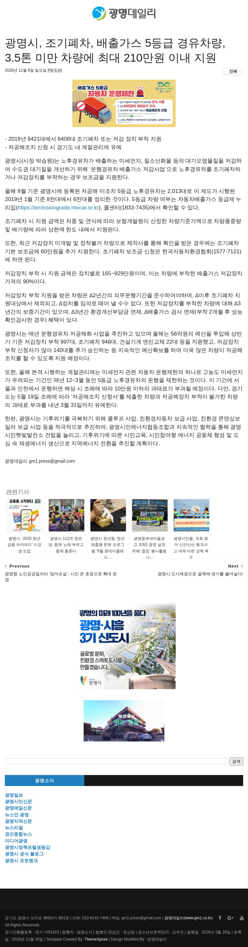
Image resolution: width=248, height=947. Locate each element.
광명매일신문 (18, 808)
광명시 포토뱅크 (21, 860)
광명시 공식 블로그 (24, 853)
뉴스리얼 (14, 827)
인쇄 (233, 71)
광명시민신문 (18, 801)
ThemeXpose (96, 939)
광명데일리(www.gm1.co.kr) (188, 918)
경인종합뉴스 (18, 834)
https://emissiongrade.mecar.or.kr (58, 208)
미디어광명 (16, 840)
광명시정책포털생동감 (27, 847)
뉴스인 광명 (17, 814)
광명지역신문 (18, 821)
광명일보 (14, 795)
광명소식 (44, 781)
